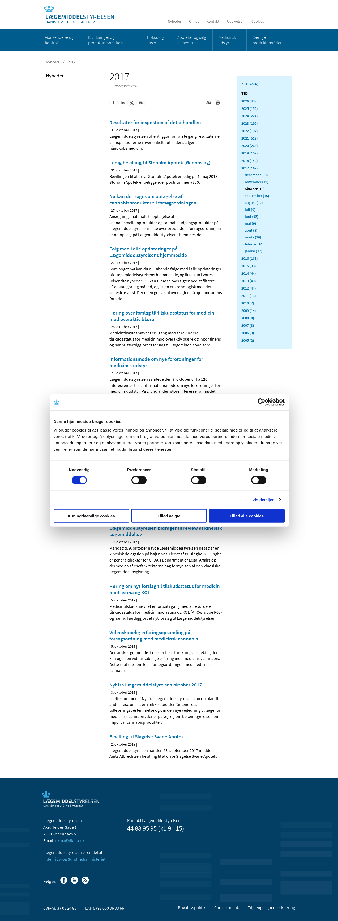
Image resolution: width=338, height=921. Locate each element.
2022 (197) (249, 130)
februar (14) (254, 244)
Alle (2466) (249, 84)
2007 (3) (247, 325)
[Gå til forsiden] (82, 14)
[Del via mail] (140, 103)
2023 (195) (249, 123)
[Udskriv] (218, 103)
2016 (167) (249, 258)
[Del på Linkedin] (122, 103)
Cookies (257, 21)
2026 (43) (248, 101)
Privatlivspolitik (192, 907)
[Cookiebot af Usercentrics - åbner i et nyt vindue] (261, 402)
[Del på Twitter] (131, 103)
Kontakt (213, 21)
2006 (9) (247, 332)
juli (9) (250, 209)
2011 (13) (248, 295)
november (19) (256, 181)
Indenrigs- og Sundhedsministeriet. (74, 859)
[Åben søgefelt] (286, 21)
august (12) (254, 202)
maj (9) (250, 223)
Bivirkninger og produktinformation (105, 40)
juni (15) (251, 216)
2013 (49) (248, 280)
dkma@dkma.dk (69, 840)
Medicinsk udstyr (227, 40)
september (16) (257, 195)
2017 (71, 62)
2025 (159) (249, 108)
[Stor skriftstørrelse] (209, 103)
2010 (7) (247, 303)
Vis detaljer (263, 499)
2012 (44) (248, 288)
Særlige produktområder (267, 40)
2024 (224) (249, 116)
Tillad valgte (168, 515)
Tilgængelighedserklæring (271, 907)
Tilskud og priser (155, 40)
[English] (274, 21)
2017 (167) (249, 168)
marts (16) (253, 237)
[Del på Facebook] (113, 103)
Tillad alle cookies (247, 515)
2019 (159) (249, 153)
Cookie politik (226, 907)
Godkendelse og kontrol (59, 40)
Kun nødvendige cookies (91, 515)
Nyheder (174, 21)
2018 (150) (249, 160)
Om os (194, 21)
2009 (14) (248, 310)
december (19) (256, 175)
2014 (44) (248, 273)
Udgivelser (235, 21)
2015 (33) (248, 265)
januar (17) (253, 251)
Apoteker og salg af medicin (191, 40)
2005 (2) (247, 340)
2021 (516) (249, 138)
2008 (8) (247, 318)
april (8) (251, 230)
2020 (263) (249, 145)
